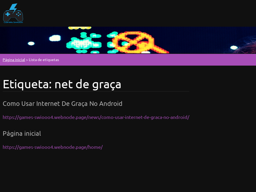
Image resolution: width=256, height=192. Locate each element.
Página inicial (14, 59)
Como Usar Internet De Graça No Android (62, 103)
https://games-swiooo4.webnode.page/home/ (53, 147)
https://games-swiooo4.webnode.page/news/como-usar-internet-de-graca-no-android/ (96, 117)
